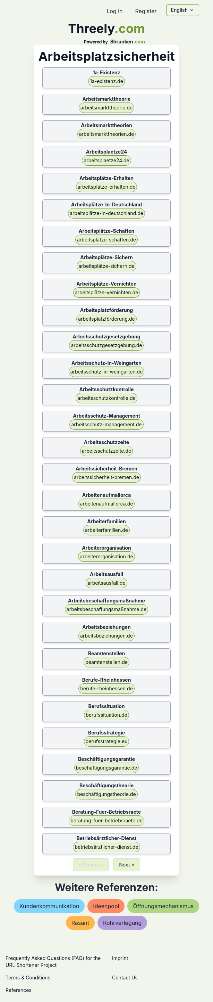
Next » (126, 865)
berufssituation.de (106, 715)
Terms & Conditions (28, 977)
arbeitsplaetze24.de (106, 160)
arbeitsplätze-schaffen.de (106, 240)
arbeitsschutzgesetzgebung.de (106, 345)
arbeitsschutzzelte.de (106, 451)
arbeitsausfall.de (106, 583)
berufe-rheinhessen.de (106, 688)
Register (145, 11)
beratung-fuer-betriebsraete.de (106, 820)
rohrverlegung (122, 922)
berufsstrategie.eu (107, 741)
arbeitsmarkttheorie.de (106, 107)
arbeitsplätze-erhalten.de (107, 187)
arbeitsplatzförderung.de (106, 319)
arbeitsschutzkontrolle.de (106, 398)
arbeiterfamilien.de (106, 530)
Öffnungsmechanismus (163, 906)
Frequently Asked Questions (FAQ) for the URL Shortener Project (53, 961)
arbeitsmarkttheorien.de (106, 134)
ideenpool (106, 906)
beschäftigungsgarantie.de (106, 768)
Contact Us (125, 977)
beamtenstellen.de (106, 662)
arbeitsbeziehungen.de (106, 636)
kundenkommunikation (49, 906)
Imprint (120, 958)
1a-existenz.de (106, 81)
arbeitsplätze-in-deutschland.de (106, 213)
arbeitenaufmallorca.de (106, 504)
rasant (80, 922)
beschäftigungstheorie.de (106, 794)
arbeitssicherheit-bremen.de (106, 477)
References (19, 990)
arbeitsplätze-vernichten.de (106, 292)
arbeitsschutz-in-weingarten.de (106, 372)
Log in (114, 11)
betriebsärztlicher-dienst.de (106, 847)
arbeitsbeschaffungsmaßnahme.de (106, 609)
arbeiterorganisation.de (106, 556)
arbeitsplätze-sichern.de (106, 266)
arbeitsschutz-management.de (106, 424)
